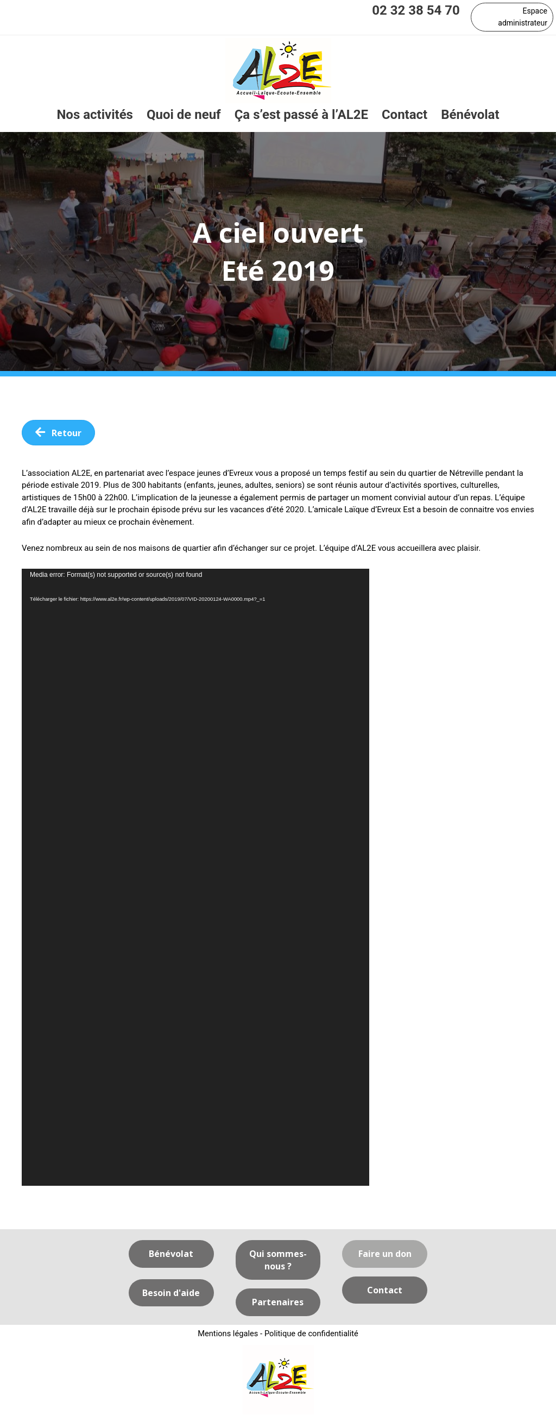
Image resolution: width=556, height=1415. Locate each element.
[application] (195, 877)
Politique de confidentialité (312, 1334)
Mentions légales (227, 1334)
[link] (94, 115)
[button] (512, 17)
